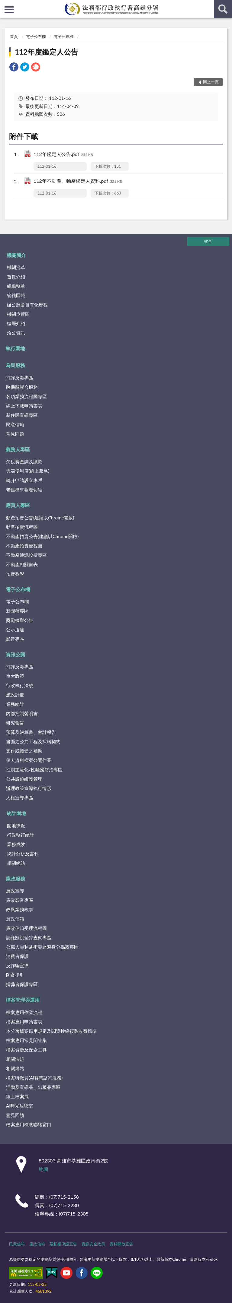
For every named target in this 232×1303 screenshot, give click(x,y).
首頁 (14, 36)
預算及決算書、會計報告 (31, 732)
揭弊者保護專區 (22, 984)
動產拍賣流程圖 (22, 527)
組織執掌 (16, 286)
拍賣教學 (15, 573)
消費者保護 (17, 956)
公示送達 (15, 629)
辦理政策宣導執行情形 (28, 788)
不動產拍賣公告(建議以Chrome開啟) (42, 536)
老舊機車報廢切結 (24, 489)
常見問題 (15, 433)
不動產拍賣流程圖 (24, 545)
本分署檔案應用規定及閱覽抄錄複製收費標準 (51, 1031)
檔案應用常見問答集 (26, 1040)
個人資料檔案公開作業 (28, 760)
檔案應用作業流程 (24, 1012)
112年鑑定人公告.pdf (63, 154)
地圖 (43, 1169)
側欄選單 (9, 9)
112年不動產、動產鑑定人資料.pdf (78, 181)
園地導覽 (16, 825)
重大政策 (15, 676)
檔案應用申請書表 (24, 1021)
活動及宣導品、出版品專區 (33, 1087)
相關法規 (15, 1059)
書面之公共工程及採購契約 (33, 741)
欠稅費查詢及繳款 (24, 461)
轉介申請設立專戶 (24, 480)
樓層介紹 (16, 323)
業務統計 (15, 704)
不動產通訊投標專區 (26, 555)
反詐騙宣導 (17, 965)
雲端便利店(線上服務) (27, 471)
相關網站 (16, 863)
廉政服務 (15, 878)
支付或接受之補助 (24, 750)
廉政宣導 (15, 890)
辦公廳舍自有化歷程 (27, 304)
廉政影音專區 (19, 900)
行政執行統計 (20, 835)
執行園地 (15, 348)
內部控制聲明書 (22, 713)
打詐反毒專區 (19, 377)
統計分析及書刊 (23, 853)
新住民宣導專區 (22, 415)
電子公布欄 (36, 36)
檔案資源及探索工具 (26, 1049)
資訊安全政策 (93, 1243)
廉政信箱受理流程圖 (26, 928)
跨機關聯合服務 (22, 387)
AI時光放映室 (19, 1105)
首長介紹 (16, 276)
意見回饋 (15, 1115)
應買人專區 (18, 505)
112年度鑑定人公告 (46, 51)
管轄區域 (16, 295)
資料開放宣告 (121, 1243)
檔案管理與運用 (23, 1000)
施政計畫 (15, 694)
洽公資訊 (16, 332)
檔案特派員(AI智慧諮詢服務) (34, 1077)
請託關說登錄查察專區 (28, 937)
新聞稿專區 (17, 610)
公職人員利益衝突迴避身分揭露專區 (42, 947)
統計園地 (16, 813)
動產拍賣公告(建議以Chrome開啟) (40, 517)
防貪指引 (15, 975)
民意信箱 (15, 424)
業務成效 (16, 844)
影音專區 (15, 639)
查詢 (223, 9)
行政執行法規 (19, 685)
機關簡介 (16, 255)
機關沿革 (16, 267)
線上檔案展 (17, 1096)
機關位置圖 (18, 314)
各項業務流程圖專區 (26, 396)
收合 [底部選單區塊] (208, 241)
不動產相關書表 (22, 564)
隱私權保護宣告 (63, 1243)
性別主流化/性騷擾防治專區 (34, 769)
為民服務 (15, 365)
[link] (13, 67)
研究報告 (15, 722)
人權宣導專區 (19, 797)
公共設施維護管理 (24, 778)
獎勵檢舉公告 (19, 620)
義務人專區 (18, 449)
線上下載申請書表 (24, 405)
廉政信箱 (15, 918)
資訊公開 (15, 654)
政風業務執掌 (19, 909)
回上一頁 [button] (211, 81)
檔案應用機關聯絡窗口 (28, 1124)
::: (4, 4)
